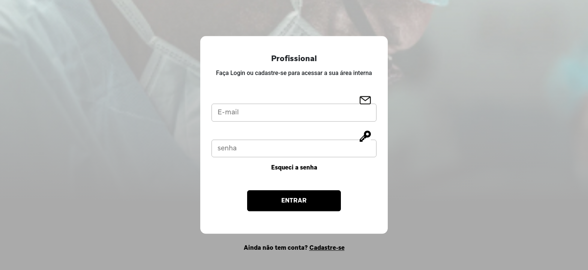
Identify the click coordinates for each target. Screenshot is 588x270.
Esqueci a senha (294, 168)
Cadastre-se (327, 248)
